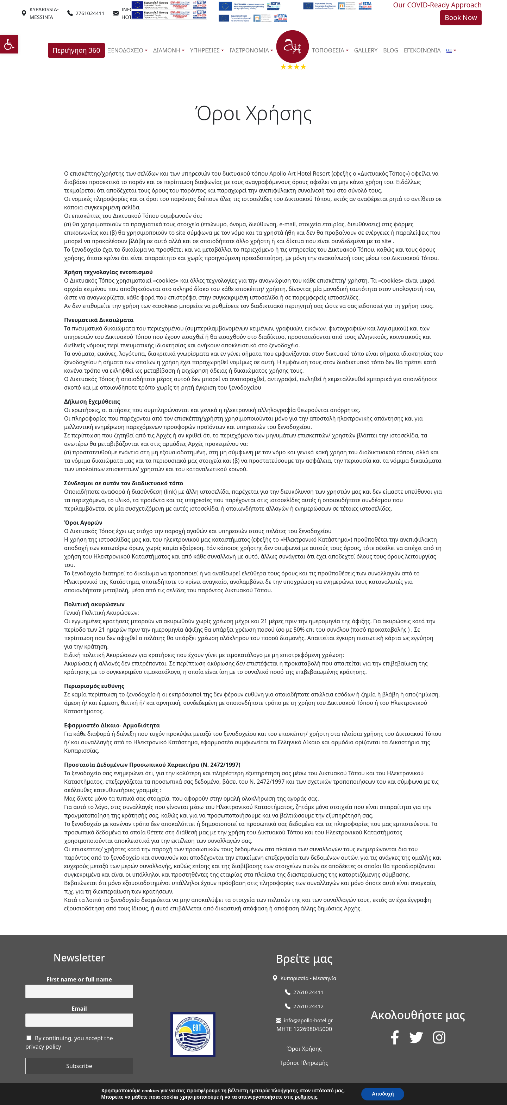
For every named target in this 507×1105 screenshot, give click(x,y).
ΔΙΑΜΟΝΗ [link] (166, 50)
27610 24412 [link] (308, 1006)
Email (79, 1008)
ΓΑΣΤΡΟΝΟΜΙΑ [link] (249, 50)
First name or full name (79, 979)
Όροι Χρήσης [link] (304, 1049)
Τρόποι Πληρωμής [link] (304, 1063)
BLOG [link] (390, 50)
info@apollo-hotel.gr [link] (308, 1020)
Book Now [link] (461, 17)
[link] (9, 44)
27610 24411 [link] (308, 992)
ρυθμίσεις (306, 1097)
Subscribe (79, 1066)
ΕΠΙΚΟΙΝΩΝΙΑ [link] (422, 50)
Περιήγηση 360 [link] (76, 50)
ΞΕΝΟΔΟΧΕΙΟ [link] (126, 50)
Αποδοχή (383, 1094)
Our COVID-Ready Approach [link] (437, 5)
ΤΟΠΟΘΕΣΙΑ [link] (328, 50)
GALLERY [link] (366, 50)
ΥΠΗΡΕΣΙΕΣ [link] (205, 50)
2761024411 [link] (90, 13)
